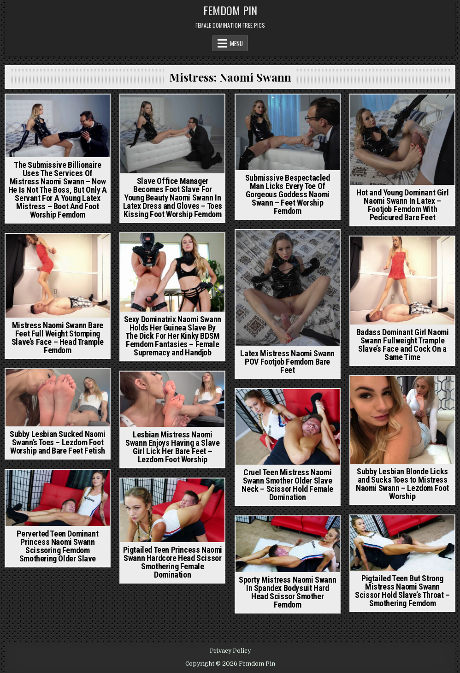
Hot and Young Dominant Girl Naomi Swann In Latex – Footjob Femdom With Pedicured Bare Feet (402, 205)
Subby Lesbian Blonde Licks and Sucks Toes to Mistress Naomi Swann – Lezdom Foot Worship (402, 483)
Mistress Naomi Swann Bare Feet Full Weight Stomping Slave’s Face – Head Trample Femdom (58, 337)
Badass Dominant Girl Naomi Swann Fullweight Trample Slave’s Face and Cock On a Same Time (402, 344)
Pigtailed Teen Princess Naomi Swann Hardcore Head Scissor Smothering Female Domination (172, 562)
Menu (236, 43)
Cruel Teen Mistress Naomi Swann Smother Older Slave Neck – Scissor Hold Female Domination (287, 484)
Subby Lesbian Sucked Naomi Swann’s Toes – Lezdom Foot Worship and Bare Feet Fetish (58, 442)
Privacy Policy (230, 651)
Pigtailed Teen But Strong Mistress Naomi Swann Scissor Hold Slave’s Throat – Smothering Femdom (402, 590)
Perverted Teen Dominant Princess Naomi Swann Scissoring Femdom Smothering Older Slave (57, 546)
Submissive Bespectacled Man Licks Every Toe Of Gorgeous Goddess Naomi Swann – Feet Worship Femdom (287, 194)
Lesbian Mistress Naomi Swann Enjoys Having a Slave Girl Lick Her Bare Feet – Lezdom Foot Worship (172, 447)
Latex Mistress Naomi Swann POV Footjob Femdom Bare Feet (287, 361)
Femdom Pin (230, 10)
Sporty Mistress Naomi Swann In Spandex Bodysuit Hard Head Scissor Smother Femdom (287, 592)
